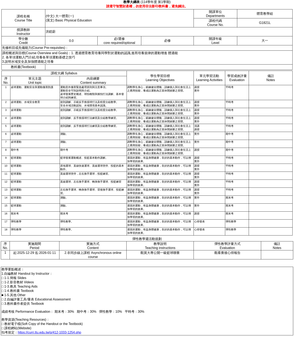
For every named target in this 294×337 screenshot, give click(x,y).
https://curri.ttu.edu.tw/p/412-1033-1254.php (49, 332)
